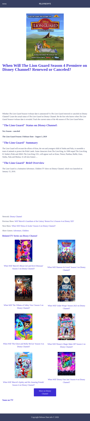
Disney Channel (16, 217)
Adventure (17, 231)
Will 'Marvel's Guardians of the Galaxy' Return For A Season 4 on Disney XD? (44, 221)
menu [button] (4, 4)
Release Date (44, 417)
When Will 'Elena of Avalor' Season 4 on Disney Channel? (34, 226)
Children (25, 231)
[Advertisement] (45, 91)
